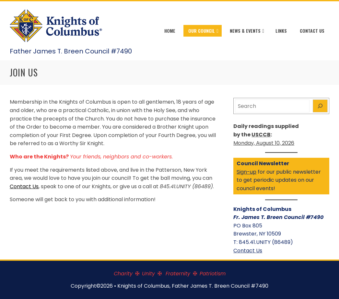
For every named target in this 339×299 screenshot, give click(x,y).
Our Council (203, 31)
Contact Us (312, 30)
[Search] (320, 105)
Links (281, 30)
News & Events (247, 31)
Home (169, 30)
